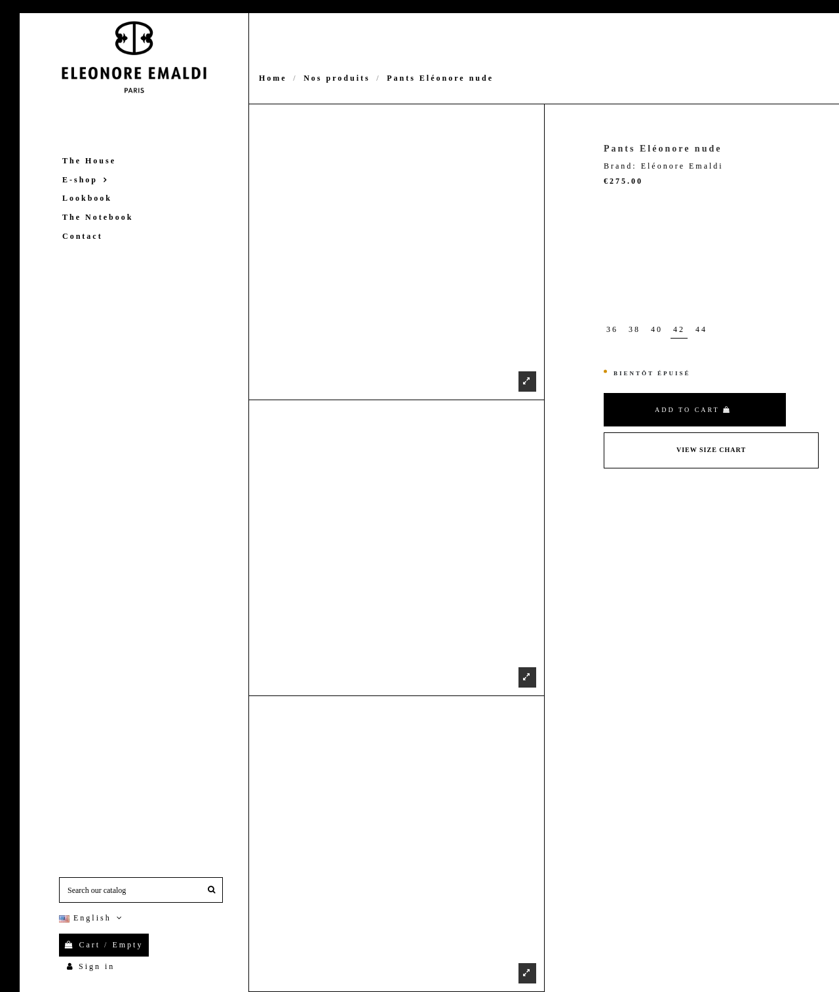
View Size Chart (711, 449)
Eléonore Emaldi (682, 166)
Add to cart (693, 409)
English (92, 917)
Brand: (620, 166)
